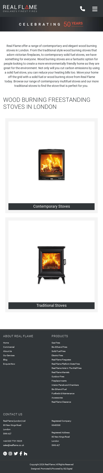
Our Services (9, 355)
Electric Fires (57, 355)
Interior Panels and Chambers (65, 385)
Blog (5, 359)
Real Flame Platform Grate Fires (66, 364)
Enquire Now (9, 364)
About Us (7, 351)
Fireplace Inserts (59, 381)
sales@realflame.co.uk (13, 445)
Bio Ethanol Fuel (59, 389)
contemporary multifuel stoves (60, 81)
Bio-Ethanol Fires (59, 347)
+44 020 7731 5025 (12, 441)
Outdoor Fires (58, 376)
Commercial (8, 347)
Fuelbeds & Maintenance (63, 393)
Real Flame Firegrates (61, 359)
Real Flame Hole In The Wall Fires (67, 368)
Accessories (57, 398)
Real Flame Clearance (61, 402)
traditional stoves (25, 85)
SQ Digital (67, 469)
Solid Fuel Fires (59, 351)
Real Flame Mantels (60, 372)
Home (6, 343)
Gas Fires (56, 343)
